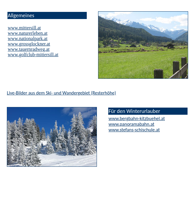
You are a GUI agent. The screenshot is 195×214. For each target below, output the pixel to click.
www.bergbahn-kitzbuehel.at (137, 118)
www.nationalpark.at (27, 38)
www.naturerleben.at (27, 33)
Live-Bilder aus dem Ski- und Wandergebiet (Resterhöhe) (61, 93)
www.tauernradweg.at (28, 49)
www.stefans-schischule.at (134, 130)
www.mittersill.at (24, 27)
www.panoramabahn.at (131, 124)
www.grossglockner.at (29, 43)
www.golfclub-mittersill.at (33, 54)
